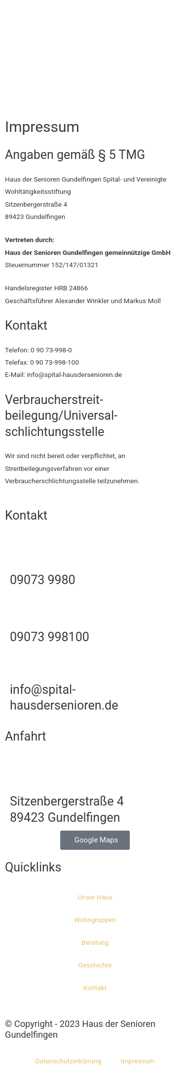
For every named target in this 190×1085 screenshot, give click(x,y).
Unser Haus (95, 897)
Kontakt (95, 988)
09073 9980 (43, 580)
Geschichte (95, 965)
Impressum (138, 1061)
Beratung (95, 942)
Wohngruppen (95, 920)
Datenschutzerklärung (68, 1061)
